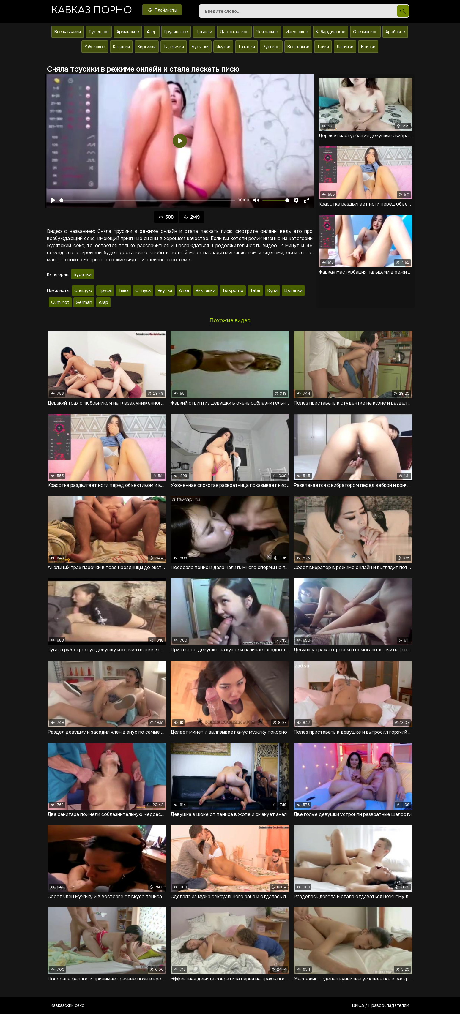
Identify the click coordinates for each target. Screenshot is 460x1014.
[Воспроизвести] (53, 200)
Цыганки (204, 31)
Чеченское (267, 31)
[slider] (147, 200)
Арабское (395, 31)
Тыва (123, 290)
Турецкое (99, 31)
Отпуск (143, 290)
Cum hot (60, 302)
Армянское (127, 31)
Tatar (255, 290)
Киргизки (147, 46)
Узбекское (94, 46)
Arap (103, 302)
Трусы (105, 290)
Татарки (246, 46)
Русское (271, 46)
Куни (272, 290)
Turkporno (232, 290)
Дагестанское (234, 31)
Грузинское (176, 31)
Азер (152, 31)
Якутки (223, 46)
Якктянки (205, 290)
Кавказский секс (67, 1005)
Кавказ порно (91, 10)
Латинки (345, 46)
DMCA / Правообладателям (380, 1005)
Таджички (173, 46)
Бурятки (200, 46)
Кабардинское (330, 31)
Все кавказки (67, 31)
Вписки (368, 46)
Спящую (83, 290)
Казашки (121, 46)
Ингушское (297, 31)
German (84, 302)
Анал (184, 290)
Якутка (164, 290)
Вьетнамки (298, 46)
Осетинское (365, 31)
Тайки (323, 46)
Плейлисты (162, 9)
